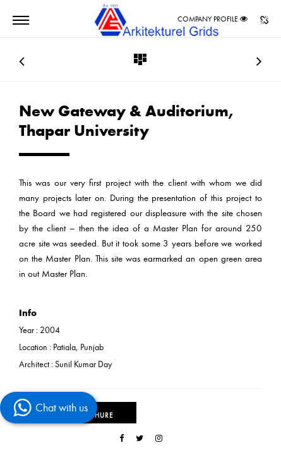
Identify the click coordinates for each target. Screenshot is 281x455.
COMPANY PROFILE (207, 19)
